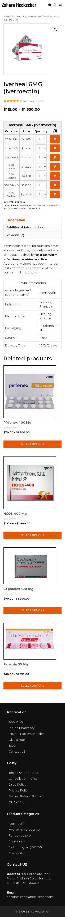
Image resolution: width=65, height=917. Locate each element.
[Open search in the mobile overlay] (55, 4)
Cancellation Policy (23, 778)
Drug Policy (17, 784)
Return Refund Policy (25, 796)
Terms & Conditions (23, 772)
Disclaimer (17, 739)
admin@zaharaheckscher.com (30, 897)
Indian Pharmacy (21, 728)
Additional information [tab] (25, 227)
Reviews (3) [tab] (15, 235)
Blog (12, 745)
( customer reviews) (32, 101)
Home (6, 16)
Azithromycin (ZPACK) (25, 847)
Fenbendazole (20, 835)
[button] (55, 29)
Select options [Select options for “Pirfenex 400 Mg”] (32, 444)
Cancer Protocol (29, 208)
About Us (16, 722)
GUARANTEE (18, 802)
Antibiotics (19, 16)
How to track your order (26, 734)
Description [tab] (16, 220)
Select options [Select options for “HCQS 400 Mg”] (32, 535)
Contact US (17, 751)
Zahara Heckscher (37, 911)
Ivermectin (34, 16)
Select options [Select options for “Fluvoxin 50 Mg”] (32, 685)
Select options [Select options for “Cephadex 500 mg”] (32, 610)
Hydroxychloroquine (24, 829)
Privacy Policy (19, 790)
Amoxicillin (17, 853)
